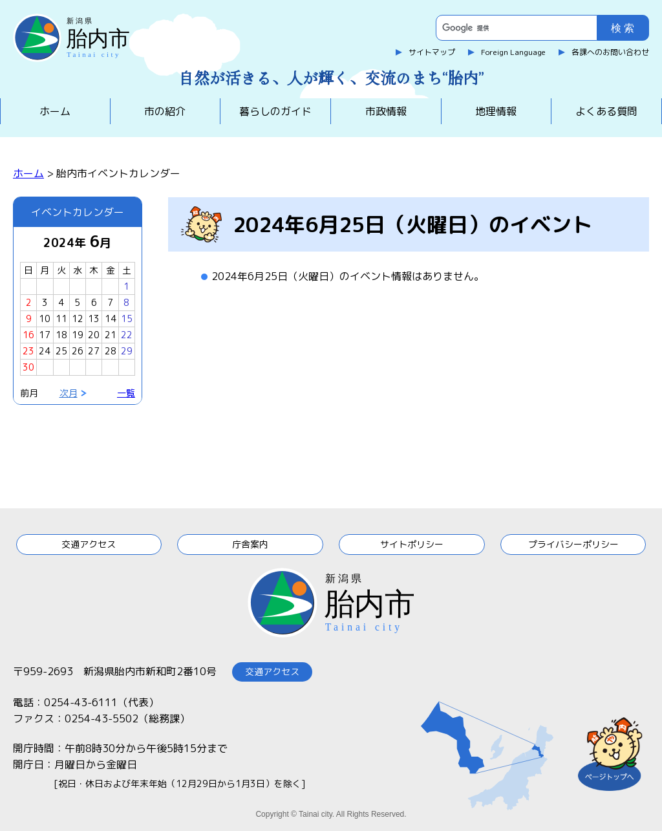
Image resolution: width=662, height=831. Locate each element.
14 (110, 318)
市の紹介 (165, 111)
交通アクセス (88, 544)
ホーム (54, 111)
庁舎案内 (250, 544)
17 (44, 335)
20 (94, 335)
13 (94, 318)
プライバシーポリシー (573, 544)
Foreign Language (513, 52)
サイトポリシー (411, 544)
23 (28, 351)
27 (94, 351)
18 (61, 335)
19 (77, 335)
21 (110, 335)
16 (28, 335)
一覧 (126, 393)
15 (127, 318)
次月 (68, 393)
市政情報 (386, 111)
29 (127, 351)
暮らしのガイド (275, 111)
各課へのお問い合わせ (610, 52)
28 (110, 351)
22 (127, 335)
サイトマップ (432, 52)
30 (28, 367)
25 (61, 351)
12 (77, 318)
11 (61, 318)
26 (77, 351)
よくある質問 (606, 111)
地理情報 (496, 111)
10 (44, 318)
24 (44, 351)
